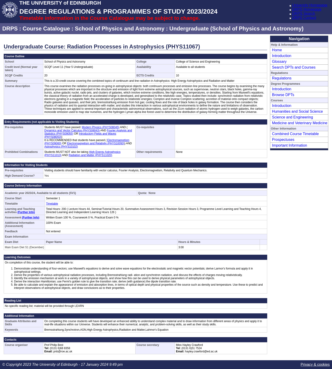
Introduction (281, 56)
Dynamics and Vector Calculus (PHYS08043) (72, 130)
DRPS (10, 28)
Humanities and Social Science (297, 111)
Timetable (52, 203)
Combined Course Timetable (295, 134)
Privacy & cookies (315, 364)
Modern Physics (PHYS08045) (100, 127)
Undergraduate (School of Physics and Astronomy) (236, 28)
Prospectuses (283, 140)
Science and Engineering (292, 117)
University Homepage (309, 5)
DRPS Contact (304, 18)
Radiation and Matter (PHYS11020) (90, 155)
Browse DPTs (283, 95)
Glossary (279, 62)
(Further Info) (26, 212)
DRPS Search (303, 13)
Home (277, 50)
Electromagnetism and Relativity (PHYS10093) (96, 143)
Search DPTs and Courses (294, 67)
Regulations (282, 78)
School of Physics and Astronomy (120, 28)
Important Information (289, 145)
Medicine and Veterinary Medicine (299, 123)
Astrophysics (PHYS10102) (61, 146)
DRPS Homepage (306, 9)
